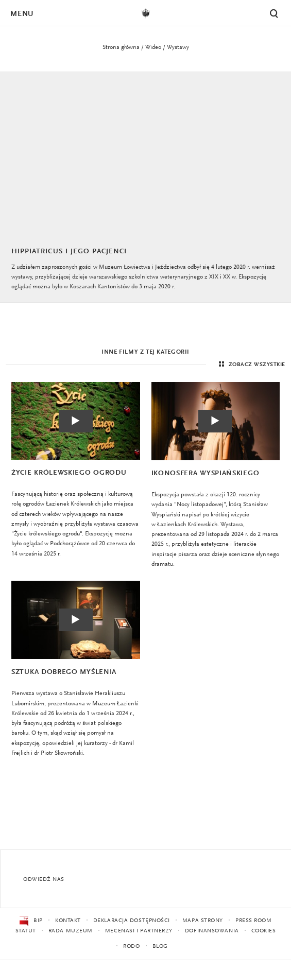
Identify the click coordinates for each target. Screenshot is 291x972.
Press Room (253, 921)
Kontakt (68, 921)
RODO (131, 946)
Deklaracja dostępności (131, 921)
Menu (21, 14)
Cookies (263, 931)
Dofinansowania (212, 931)
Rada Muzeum (70, 931)
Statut (25, 931)
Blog (160, 946)
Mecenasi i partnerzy (139, 931)
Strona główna (121, 47)
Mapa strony (202, 921)
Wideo (153, 47)
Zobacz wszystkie (250, 364)
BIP (31, 921)
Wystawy (178, 47)
